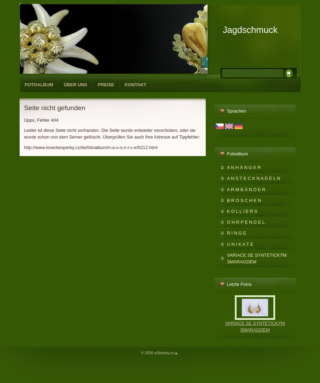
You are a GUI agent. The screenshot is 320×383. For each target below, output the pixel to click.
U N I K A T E (240, 244)
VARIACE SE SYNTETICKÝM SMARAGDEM (257, 258)
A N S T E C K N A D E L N (253, 178)
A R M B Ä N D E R (246, 189)
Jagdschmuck (250, 30)
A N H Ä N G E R (244, 167)
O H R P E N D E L (246, 222)
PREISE (106, 84)
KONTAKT (136, 84)
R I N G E (236, 233)
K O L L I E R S (242, 211)
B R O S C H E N (244, 200)
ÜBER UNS (75, 84)
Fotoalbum (39, 84)
